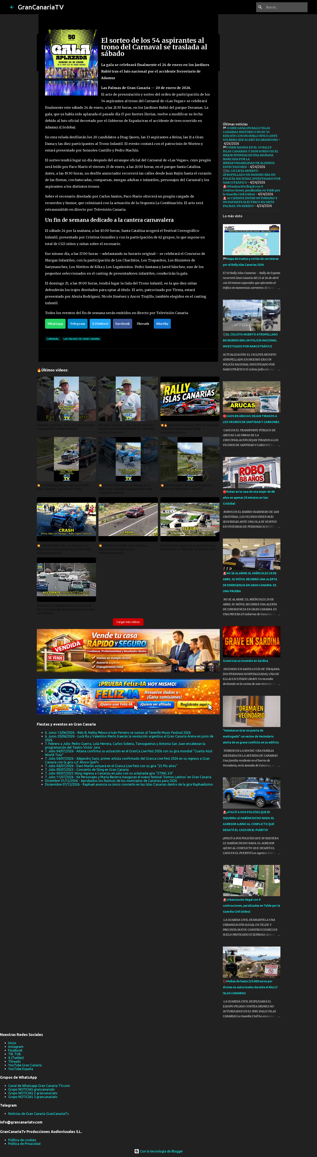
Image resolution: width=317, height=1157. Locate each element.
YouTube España (20, 1069)
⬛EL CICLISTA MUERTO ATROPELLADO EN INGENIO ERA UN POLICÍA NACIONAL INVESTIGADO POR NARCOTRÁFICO (251, 176)
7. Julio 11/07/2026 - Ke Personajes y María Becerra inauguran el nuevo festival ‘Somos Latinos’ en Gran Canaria (128, 777)
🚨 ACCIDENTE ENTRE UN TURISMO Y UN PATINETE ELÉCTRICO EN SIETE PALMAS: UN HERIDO (250, 202)
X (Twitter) (100, 324)
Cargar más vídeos (128, 622)
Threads (143, 324)
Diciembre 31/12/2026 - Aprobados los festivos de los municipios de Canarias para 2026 (111, 781)
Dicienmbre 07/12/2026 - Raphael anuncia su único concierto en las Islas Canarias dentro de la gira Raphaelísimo (129, 784)
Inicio (12, 1043)
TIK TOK (14, 1054)
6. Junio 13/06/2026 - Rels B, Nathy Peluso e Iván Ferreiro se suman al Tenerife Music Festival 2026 (118, 732)
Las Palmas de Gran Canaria (82, 339)
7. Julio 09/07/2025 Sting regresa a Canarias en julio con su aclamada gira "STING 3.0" (109, 773)
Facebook (122, 324)
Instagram (15, 1046)
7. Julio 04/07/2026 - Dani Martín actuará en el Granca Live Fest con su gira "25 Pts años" (111, 766)
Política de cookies (22, 1140)
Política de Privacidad (24, 1143)
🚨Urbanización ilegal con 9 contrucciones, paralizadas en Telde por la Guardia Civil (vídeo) (251, 190)
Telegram (77, 324)
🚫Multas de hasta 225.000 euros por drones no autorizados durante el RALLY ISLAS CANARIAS (250, 987)
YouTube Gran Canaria (25, 1065)
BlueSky (162, 324)
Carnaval (53, 339)
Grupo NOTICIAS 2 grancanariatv (32, 1093)
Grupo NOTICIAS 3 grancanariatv (32, 1097)
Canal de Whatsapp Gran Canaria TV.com (39, 1086)
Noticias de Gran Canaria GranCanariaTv (38, 1113)
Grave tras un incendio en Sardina (245, 660)
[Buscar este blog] (286, 7)
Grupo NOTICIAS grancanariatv (31, 1089)
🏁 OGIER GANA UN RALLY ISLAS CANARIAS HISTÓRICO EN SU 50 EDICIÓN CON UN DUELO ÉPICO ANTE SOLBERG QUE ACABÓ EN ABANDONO (250, 134)
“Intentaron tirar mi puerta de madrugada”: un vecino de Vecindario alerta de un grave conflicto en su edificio (251, 736)
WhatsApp (55, 324)
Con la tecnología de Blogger (158, 1151)
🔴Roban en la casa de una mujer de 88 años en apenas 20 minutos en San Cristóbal (249, 497)
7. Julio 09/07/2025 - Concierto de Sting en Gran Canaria (87, 769)
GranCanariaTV (41, 7)
